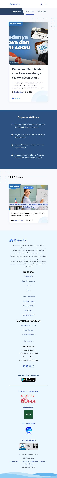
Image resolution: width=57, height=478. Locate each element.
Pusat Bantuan (28, 330)
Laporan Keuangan (28, 315)
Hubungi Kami (28, 341)
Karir (28, 286)
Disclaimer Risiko (28, 306)
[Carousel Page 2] (15, 98)
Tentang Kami (28, 276)
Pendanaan (28, 311)
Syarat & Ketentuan (28, 297)
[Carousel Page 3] (17, 98)
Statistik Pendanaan (28, 281)
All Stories (30, 11)
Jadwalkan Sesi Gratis (28, 325)
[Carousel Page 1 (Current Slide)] (13, 98)
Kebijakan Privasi (28, 301)
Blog (28, 290)
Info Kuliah (41, 11)
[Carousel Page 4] (19, 98)
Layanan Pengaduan (28, 335)
